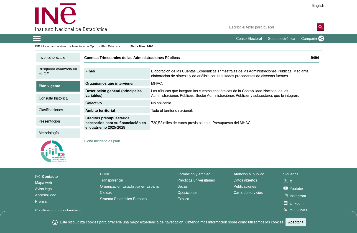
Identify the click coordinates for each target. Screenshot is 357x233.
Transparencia (111, 180)
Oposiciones (187, 193)
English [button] (318, 6)
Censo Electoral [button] (249, 39)
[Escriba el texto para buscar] (272, 27)
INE (37, 46)
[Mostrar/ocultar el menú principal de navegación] (37, 39)
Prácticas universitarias (196, 180)
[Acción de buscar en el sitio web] (320, 27)
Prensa (41, 201)
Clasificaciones (51, 110)
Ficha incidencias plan (102, 141)
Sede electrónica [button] (281, 39)
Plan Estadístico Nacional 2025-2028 (125, 46)
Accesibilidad (45, 195)
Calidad (106, 193)
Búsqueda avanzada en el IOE (58, 71)
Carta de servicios (248, 193)
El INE (105, 174)
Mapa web (43, 183)
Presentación (49, 121)
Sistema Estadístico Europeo (123, 199)
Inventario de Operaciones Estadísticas (97, 46)
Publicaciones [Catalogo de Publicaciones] (245, 186)
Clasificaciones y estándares (58, 211)
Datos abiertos (245, 180)
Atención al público (249, 174)
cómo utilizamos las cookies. (261, 222)
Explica (183, 199)
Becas (182, 186)
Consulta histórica (53, 98)
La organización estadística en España (68, 46)
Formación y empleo (193, 174)
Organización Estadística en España (129, 186)
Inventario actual (52, 57)
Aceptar (295, 222)
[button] (311, 39)
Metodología (49, 133)
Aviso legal (44, 189)
